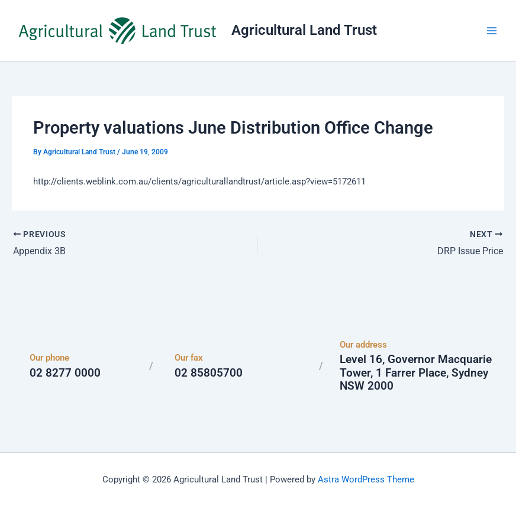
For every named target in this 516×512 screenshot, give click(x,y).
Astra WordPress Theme (366, 479)
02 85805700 (209, 373)
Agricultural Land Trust (304, 30)
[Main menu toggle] (491, 30)
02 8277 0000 (65, 373)
